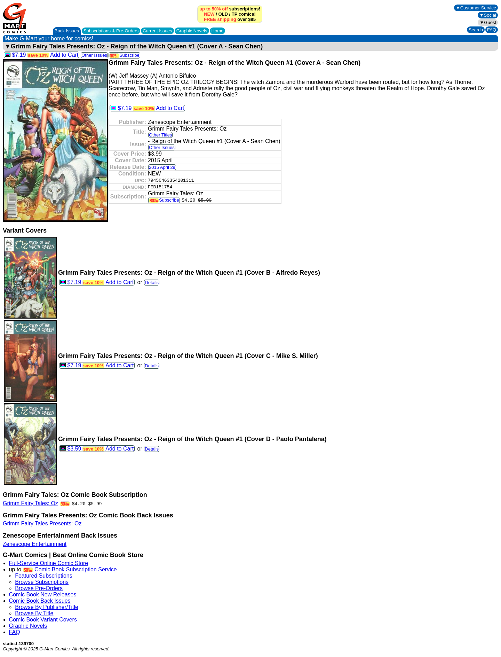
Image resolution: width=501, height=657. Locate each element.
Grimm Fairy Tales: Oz (30, 503)
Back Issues (67, 30)
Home (218, 30)
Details (152, 282)
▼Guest (487, 22)
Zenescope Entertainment (34, 544)
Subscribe (124, 55)
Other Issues (94, 55)
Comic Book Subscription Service (75, 569)
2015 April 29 (162, 167)
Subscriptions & (111, 30)
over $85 (230, 19)
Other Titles (160, 135)
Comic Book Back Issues (40, 601)
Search (476, 29)
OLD (223, 14)
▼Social (487, 15)
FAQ (491, 29)
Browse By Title (34, 613)
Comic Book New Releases (43, 594)
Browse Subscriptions (42, 582)
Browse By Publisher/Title (46, 607)
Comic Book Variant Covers (43, 620)
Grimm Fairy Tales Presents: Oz (42, 523)
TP (234, 14)
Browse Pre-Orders (39, 588)
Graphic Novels (191, 30)
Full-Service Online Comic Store (48, 563)
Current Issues (157, 30)
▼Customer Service (476, 7)
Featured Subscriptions (43, 576)
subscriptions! (229, 8)
